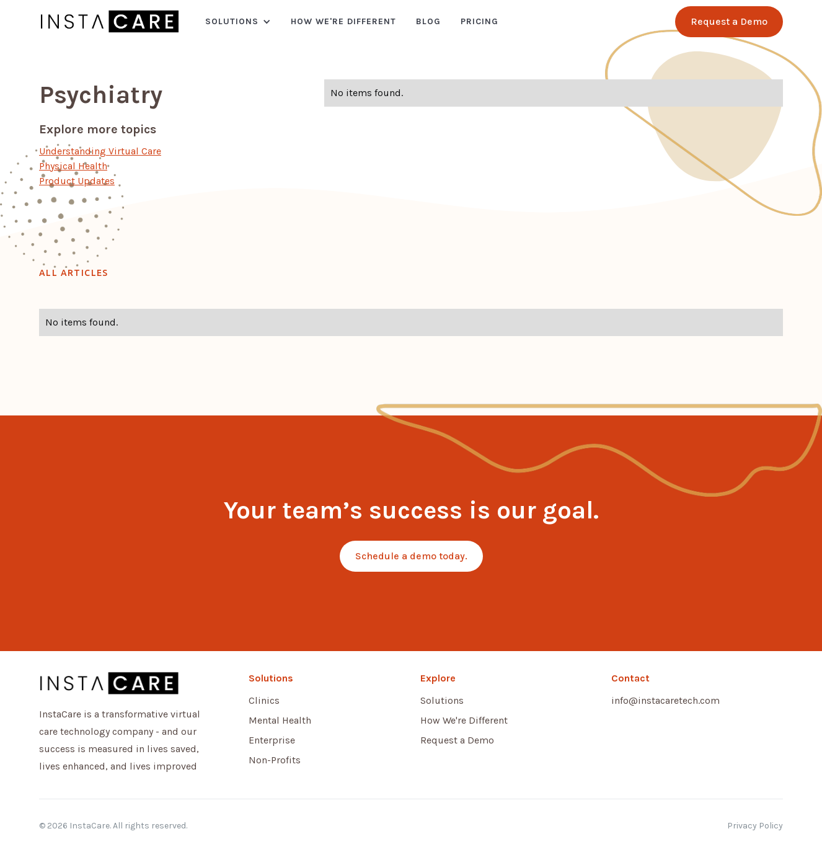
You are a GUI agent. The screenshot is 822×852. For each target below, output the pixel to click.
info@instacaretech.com (665, 700)
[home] (109, 21)
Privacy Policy (755, 825)
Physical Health (73, 166)
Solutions (232, 21)
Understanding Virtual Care (100, 151)
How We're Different (343, 21)
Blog (428, 21)
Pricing (479, 21)
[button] (238, 21)
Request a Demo (457, 740)
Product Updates (77, 181)
